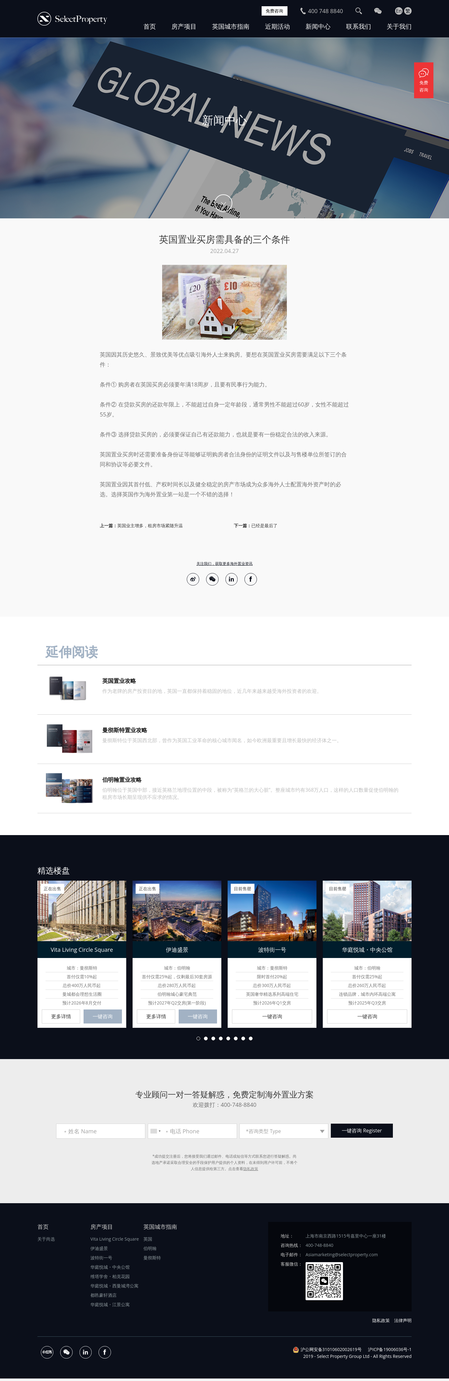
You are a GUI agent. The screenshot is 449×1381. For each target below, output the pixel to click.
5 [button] (228, 1041)
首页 (149, 26)
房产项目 (183, 26)
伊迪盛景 (99, 1250)
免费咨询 (273, 11)
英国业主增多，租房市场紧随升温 (150, 525)
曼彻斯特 (152, 1260)
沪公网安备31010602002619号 (331, 1352)
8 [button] (251, 1041)
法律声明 (403, 1322)
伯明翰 (150, 1250)
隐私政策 (250, 1171)
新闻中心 (318, 26)
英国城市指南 (230, 26)
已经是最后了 (264, 525)
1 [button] (198, 1041)
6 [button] (236, 1041)
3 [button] (213, 1041)
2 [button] (206, 1041)
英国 (147, 1241)
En (399, 10)
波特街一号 (101, 1260)
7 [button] (243, 1041)
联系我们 (358, 26)
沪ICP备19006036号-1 (390, 1352)
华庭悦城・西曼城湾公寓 (114, 1288)
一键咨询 (103, 1018)
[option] (224, 127)
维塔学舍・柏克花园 (110, 1278)
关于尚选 (46, 1241)
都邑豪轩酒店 (103, 1297)
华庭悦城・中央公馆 (110, 1269)
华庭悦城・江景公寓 (110, 1307)
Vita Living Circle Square (114, 1241)
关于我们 (399, 26)
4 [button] (221, 1041)
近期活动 (277, 26)
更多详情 (61, 1018)
